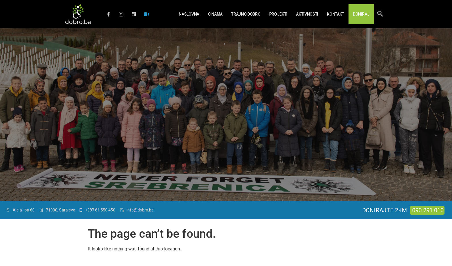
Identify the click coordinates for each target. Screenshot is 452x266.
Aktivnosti (307, 14)
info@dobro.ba (137, 210)
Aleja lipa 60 (20, 210)
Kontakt (335, 14)
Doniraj (361, 14)
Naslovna (189, 14)
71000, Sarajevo (57, 210)
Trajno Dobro (245, 14)
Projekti (278, 14)
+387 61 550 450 (97, 210)
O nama (215, 14)
